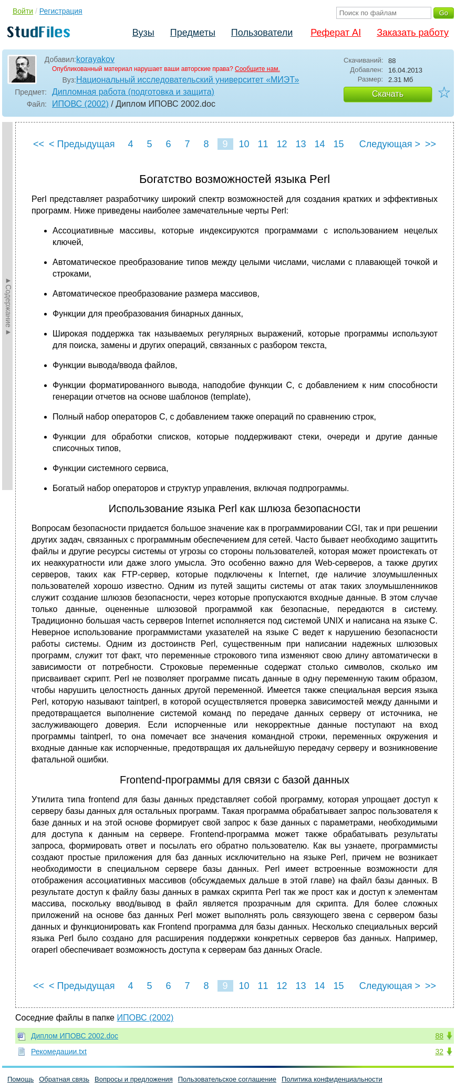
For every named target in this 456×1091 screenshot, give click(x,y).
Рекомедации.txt (59, 1051)
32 (439, 1051)
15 (338, 144)
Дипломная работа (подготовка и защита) (133, 91)
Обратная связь (64, 1079)
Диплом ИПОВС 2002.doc (74, 1036)
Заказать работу (413, 32)
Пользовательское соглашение (227, 1079)
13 (300, 144)
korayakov (95, 59)
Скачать (387, 93)
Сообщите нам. (257, 69)
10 (244, 144)
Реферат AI (335, 32)
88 (439, 1036)
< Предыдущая (82, 144)
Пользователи (262, 32)
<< (38, 144)
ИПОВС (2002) (80, 103)
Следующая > (389, 144)
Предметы (192, 32)
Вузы (143, 32)
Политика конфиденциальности (332, 1079)
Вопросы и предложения (134, 1079)
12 (281, 144)
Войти (23, 11)
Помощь (20, 1079)
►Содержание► (8, 306)
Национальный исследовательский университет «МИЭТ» (187, 79)
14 (319, 144)
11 (262, 144)
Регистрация (60, 11)
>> (430, 144)
